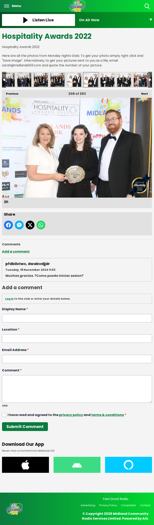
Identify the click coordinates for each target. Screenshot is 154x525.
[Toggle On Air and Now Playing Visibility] (115, 20)
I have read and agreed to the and (67, 415)
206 (8, 80)
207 (24, 80)
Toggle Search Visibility (147, 6)
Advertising (88, 505)
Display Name (15, 309)
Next (142, 93)
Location (11, 329)
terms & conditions (107, 415)
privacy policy (71, 415)
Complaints (128, 505)
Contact (145, 505)
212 (107, 80)
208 (41, 80)
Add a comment (16, 251)
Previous (10, 93)
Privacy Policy (108, 505)
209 (58, 80)
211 (91, 80)
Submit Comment (25, 426)
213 (124, 80)
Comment (12, 370)
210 (74, 80)
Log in (9, 299)
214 (141, 80)
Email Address (15, 350)
